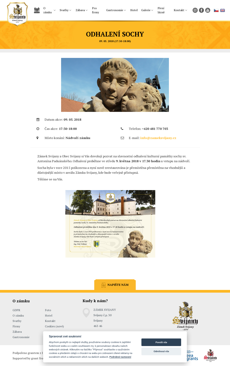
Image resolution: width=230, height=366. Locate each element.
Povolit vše (161, 342)
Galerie (145, 10)
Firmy (16, 326)
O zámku (47, 10)
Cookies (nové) (54, 326)
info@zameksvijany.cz (158, 138)
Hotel (134, 10)
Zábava (80, 10)
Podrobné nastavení (120, 356)
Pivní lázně (161, 10)
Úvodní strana (37, 10)
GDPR (16, 310)
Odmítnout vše (161, 351)
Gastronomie (114, 10)
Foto (48, 310)
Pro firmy (95, 10)
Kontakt (179, 10)
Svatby (64, 10)
